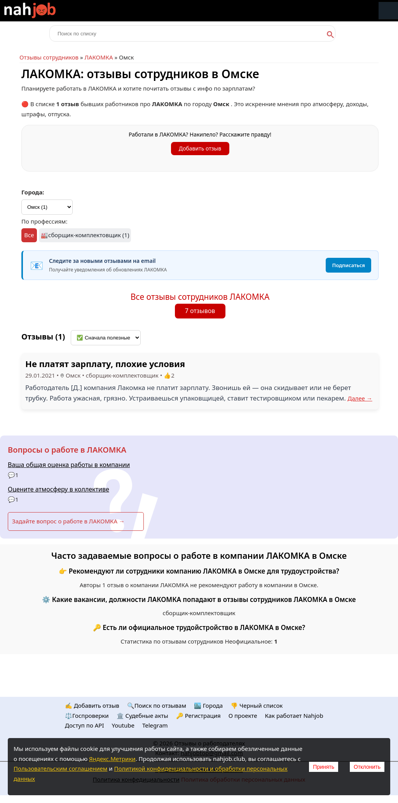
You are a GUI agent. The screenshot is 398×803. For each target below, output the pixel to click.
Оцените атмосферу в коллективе (58, 489)
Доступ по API (84, 725)
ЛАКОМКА (98, 57)
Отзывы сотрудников (49, 57)
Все (29, 235)
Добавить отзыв (200, 148)
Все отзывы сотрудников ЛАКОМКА (200, 296)
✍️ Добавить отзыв (92, 705)
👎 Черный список (256, 705)
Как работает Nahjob (294, 715)
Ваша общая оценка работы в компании (69, 464)
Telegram (155, 725)
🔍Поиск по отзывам (156, 705)
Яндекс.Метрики (112, 759)
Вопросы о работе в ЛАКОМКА (67, 449)
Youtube (123, 725)
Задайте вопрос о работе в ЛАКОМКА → (68, 521)
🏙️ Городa (208, 705)
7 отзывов (200, 310)
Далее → (359, 398)
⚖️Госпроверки (87, 715)
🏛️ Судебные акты (142, 715)
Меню (388, 10)
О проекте (243, 715)
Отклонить (367, 767)
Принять (323, 767)
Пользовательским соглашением (60, 768)
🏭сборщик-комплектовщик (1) (85, 235)
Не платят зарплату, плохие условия (105, 363)
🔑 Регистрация (198, 715)
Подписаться (348, 265)
